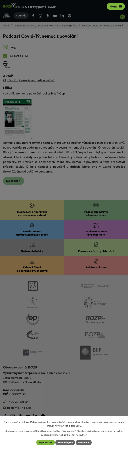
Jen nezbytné (65, 442)
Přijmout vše (45, 442)
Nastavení (84, 442)
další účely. (76, 425)
